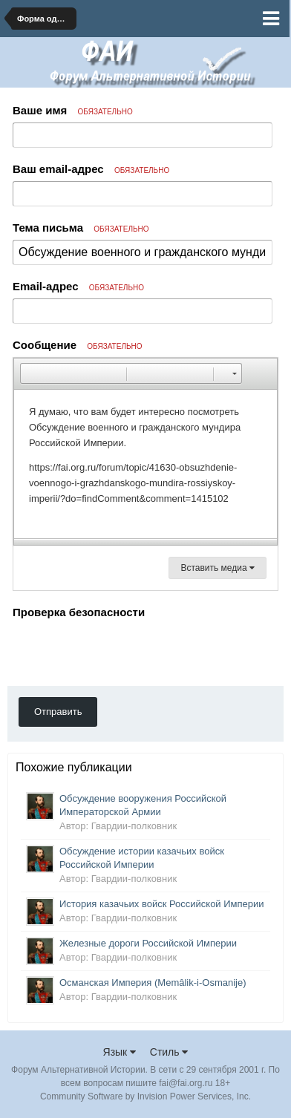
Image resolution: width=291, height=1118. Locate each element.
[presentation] (125, 652)
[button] (31, 373)
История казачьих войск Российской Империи (161, 903)
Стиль (169, 1052)
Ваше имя (73, 110)
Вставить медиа (217, 568)
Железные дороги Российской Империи (148, 943)
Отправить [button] (58, 711)
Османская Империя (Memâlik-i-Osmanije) (152, 982)
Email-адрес (78, 286)
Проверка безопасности (79, 612)
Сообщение (78, 345)
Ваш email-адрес (91, 169)
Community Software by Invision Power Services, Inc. (145, 1096)
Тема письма (81, 227)
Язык (120, 1052)
